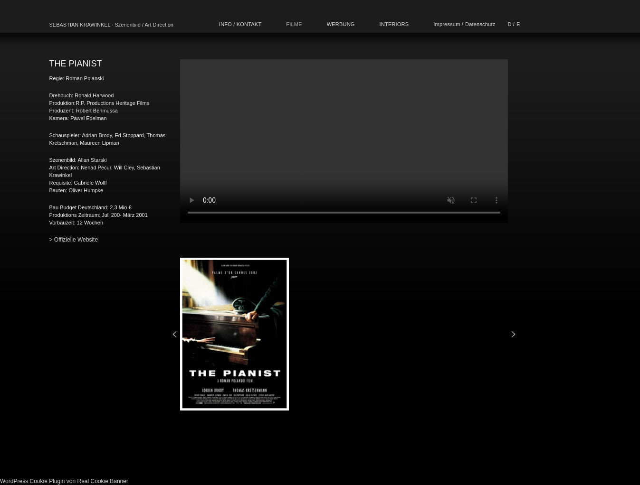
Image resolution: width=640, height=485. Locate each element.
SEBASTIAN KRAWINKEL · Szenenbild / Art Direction (111, 25)
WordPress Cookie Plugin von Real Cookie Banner (64, 481)
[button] (175, 334)
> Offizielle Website (73, 239)
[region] (344, 334)
